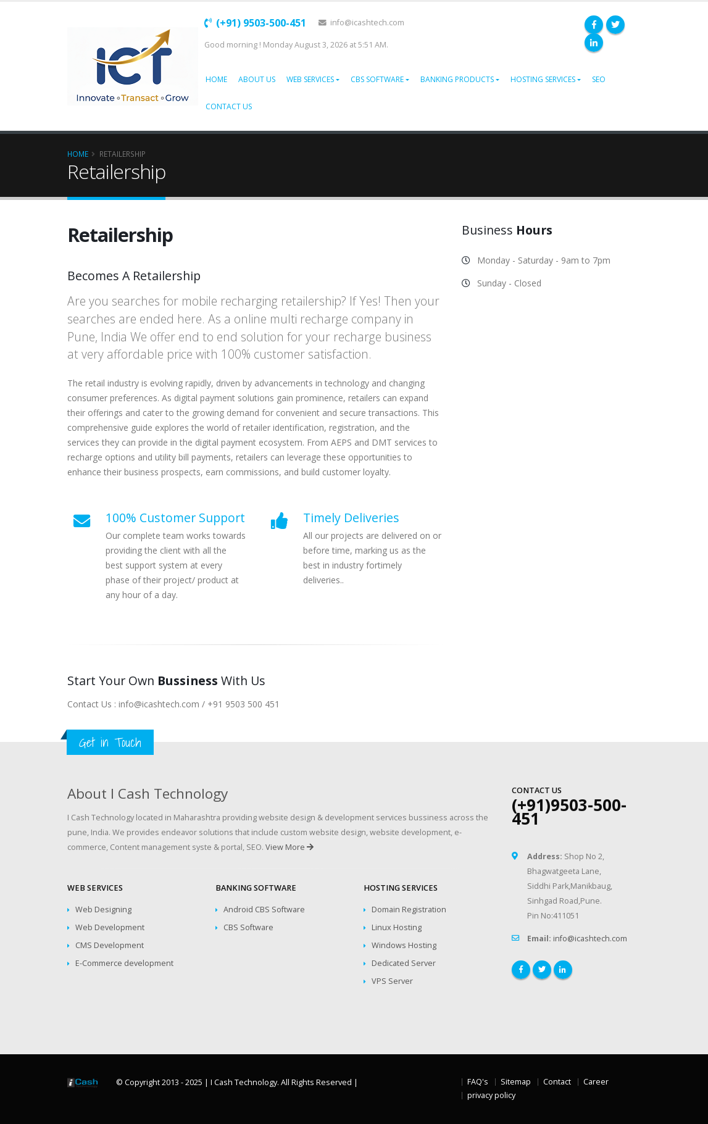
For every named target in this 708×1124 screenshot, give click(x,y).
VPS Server (392, 981)
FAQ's (477, 1081)
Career (596, 1081)
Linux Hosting (397, 927)
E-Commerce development (124, 963)
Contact (557, 1081)
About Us (256, 79)
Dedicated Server (404, 963)
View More (289, 847)
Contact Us (229, 106)
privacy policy (491, 1095)
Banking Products (457, 79)
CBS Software (377, 79)
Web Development (109, 927)
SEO (599, 79)
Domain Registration (409, 909)
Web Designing (103, 909)
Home (216, 79)
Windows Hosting (404, 945)
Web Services (310, 79)
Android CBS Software (264, 909)
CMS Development (109, 945)
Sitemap (516, 1081)
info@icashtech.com (361, 22)
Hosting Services (542, 79)
